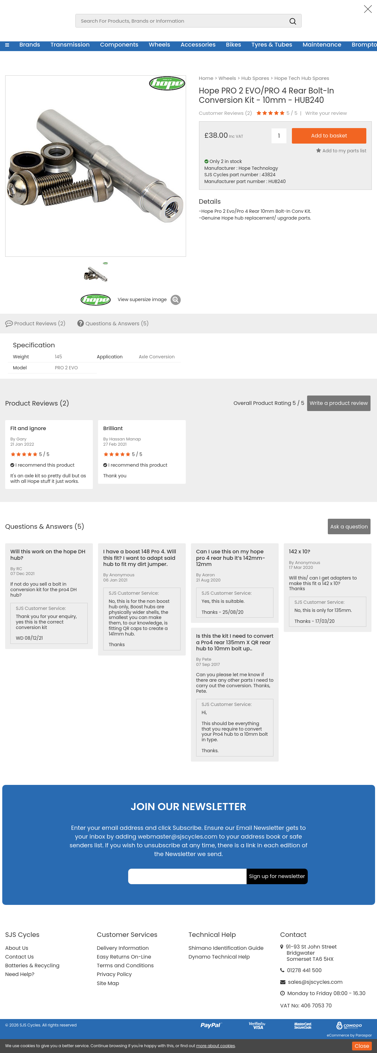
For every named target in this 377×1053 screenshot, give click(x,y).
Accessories (198, 44)
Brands (29, 44)
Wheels (159, 44)
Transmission (70, 44)
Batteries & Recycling (32, 965)
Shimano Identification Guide (226, 948)
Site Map (108, 983)
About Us (16, 948)
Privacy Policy (114, 974)
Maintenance (322, 44)
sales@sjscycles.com (315, 982)
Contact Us (19, 957)
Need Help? (19, 974)
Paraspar (364, 1035)
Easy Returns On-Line (124, 957)
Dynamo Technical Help (219, 957)
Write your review (326, 113)
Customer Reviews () (225, 113)
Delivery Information (123, 948)
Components (119, 44)
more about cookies (215, 1045)
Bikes (233, 44)
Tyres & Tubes (271, 44)
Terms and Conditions (125, 965)
